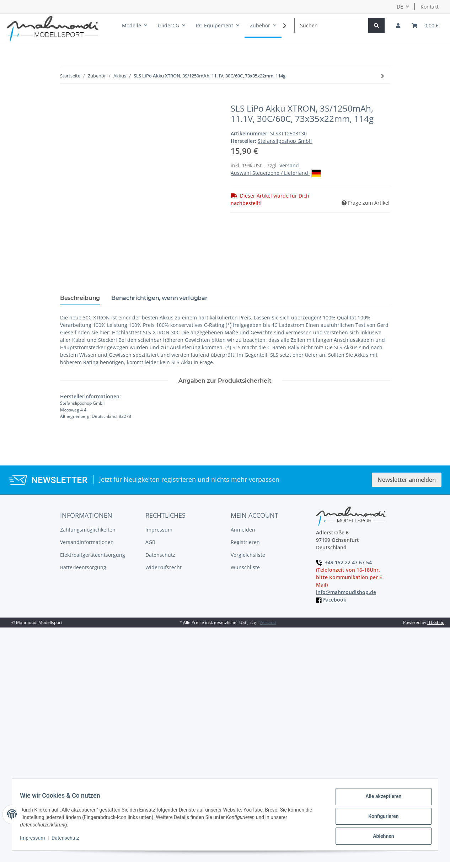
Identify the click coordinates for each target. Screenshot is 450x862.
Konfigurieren (380, 818)
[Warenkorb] (425, 25)
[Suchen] (331, 25)
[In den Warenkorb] (65, 99)
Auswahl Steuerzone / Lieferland (276, 173)
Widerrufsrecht (163, 567)
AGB (150, 542)
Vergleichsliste (248, 554)
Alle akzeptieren (380, 800)
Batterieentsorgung (83, 567)
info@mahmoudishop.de (346, 592)
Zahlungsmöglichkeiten (88, 529)
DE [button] (400, 6)
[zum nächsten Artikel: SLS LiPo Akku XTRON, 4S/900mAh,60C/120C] (382, 75)
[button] (398, 25)
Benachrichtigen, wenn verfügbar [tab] (159, 298)
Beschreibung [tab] (80, 298)
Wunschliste (245, 567)
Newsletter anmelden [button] (406, 480)
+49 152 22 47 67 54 (344, 562)
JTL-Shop (435, 622)
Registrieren (245, 542)
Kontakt (429, 6)
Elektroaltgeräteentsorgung (92, 554)
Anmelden (243, 529)
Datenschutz (160, 554)
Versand (289, 165)
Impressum (158, 529)
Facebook (331, 599)
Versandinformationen (87, 542)
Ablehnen (379, 837)
